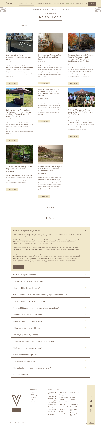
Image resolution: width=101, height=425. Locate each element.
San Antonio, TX (74, 392)
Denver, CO (73, 402)
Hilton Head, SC (63, 406)
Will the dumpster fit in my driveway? (27, 328)
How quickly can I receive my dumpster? (28, 281)
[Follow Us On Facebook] (91, 401)
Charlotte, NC (63, 392)
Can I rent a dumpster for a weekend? (27, 315)
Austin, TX (62, 409)
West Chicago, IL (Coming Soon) (74, 414)
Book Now (92, 3)
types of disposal (61, 249)
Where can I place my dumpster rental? (28, 321)
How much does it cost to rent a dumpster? (29, 301)
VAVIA (47, 13)
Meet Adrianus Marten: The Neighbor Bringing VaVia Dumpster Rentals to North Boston (48, 92)
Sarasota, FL (73, 399)
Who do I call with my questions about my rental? (32, 368)
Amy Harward (11, 171)
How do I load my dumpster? (24, 361)
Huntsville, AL (52, 409)
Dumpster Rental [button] (47, 3)
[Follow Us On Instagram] (91, 397)
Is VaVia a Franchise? (21, 374)
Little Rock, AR (74, 404)
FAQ (74, 3)
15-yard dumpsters (24, 240)
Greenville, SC (63, 404)
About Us (84, 3)
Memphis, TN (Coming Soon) (52, 401)
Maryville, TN (52, 398)
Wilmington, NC (63, 397)
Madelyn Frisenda (12, 62)
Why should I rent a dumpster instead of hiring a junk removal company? (40, 295)
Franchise (78, 3)
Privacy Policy (18, 422)
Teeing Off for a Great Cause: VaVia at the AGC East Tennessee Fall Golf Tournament (80, 112)
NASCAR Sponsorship (59, 3)
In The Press (33, 402)
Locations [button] (38, 3)
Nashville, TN (52, 404)
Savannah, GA (52, 414)
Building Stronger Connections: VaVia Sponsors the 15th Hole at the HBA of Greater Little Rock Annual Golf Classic (18, 113)
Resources (69, 3)
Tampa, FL (73, 397)
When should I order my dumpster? (26, 288)
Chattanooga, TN (52, 393)
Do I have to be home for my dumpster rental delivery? (34, 341)
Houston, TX (62, 414)
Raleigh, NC (62, 394)
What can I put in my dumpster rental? (27, 348)
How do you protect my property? (26, 335)
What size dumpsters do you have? (26, 231)
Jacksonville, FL (74, 394)
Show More (50, 207)
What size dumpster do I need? (25, 275)
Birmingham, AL (52, 407)
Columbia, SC (63, 402)
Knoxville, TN (52, 396)
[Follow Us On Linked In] (91, 410)
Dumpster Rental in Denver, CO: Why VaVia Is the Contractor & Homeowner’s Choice (50, 169)
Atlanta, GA (51, 411)
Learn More (65, 9)
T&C (23, 422)
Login (7, 422)
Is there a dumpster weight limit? (25, 355)
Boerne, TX (62, 411)
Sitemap (12, 422)
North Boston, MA (74, 410)
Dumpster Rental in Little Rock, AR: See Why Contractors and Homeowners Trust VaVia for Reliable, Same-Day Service (81, 58)
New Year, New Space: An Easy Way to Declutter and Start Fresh (50, 57)
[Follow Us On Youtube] (91, 406)
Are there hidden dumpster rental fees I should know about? (36, 308)
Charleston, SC (63, 399)
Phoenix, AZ (73, 406)
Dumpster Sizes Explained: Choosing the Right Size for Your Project (18, 57)
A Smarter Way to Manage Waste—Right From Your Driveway (19, 168)
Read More (12, 83)
